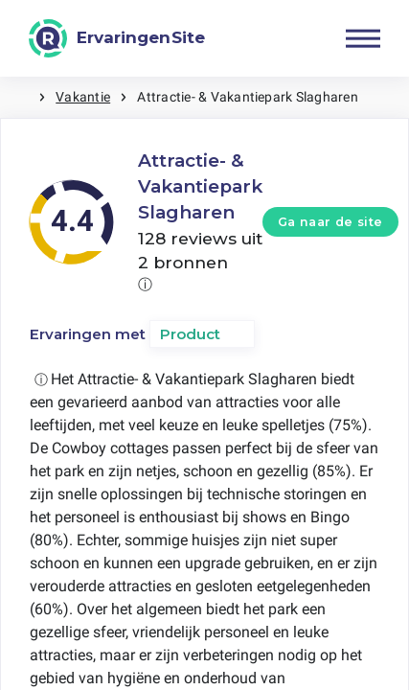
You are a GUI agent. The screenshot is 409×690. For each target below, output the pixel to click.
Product (190, 334)
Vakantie (83, 96)
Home (19, 97)
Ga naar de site (330, 222)
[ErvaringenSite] (117, 38)
